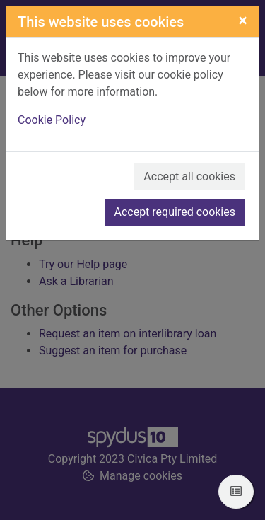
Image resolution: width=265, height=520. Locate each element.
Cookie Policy (52, 120)
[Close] (243, 20)
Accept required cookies (174, 212)
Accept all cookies (189, 176)
